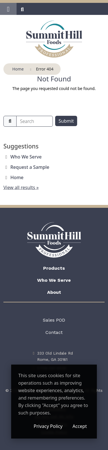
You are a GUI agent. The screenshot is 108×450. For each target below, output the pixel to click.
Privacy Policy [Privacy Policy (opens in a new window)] (48, 426)
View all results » (21, 187)
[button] (8, 9)
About (54, 292)
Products (54, 268)
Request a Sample (29, 167)
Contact (54, 332)
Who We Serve (25, 157)
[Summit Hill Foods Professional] (54, 39)
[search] (34, 121)
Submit (66, 121)
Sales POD (54, 320)
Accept (80, 426)
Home (16, 177)
